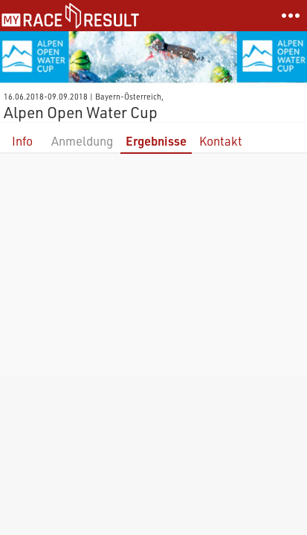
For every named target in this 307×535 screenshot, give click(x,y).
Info (22, 141)
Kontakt (220, 141)
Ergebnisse (156, 141)
